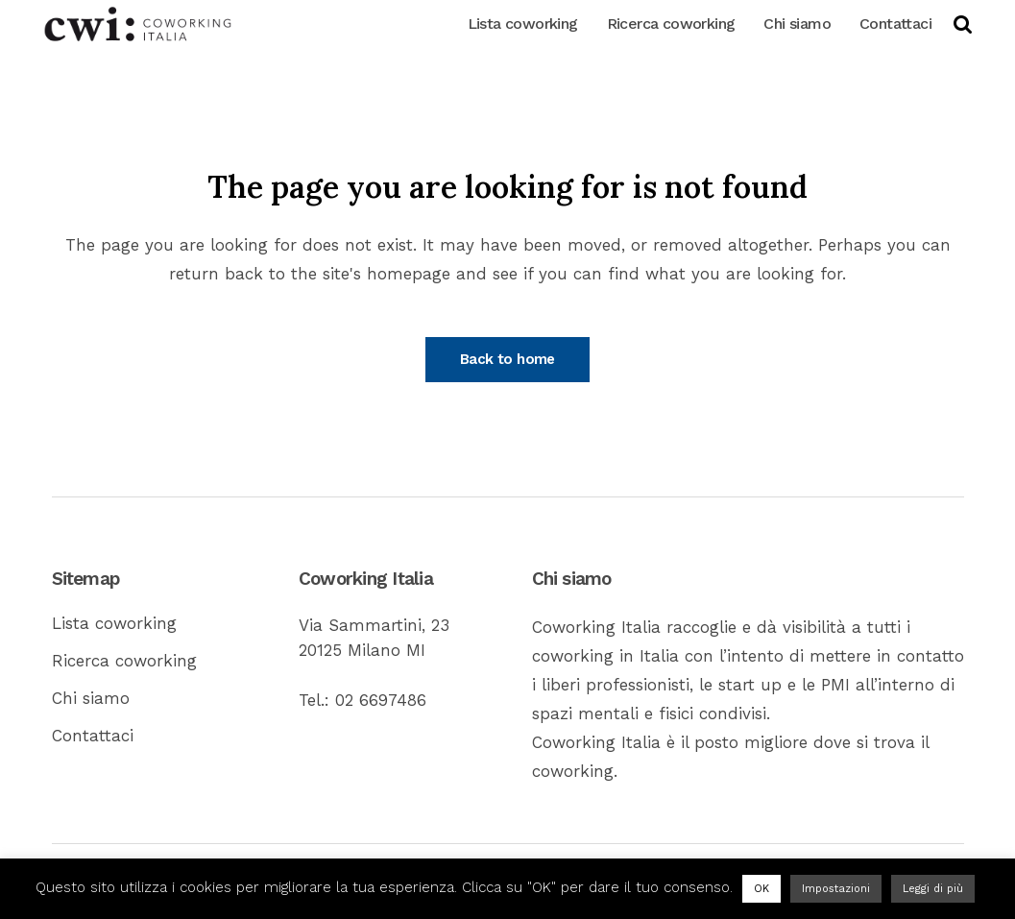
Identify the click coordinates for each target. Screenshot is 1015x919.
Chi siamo (91, 698)
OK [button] (761, 889)
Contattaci (92, 735)
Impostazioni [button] (836, 889)
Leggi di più (933, 889)
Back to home (507, 359)
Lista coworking (114, 623)
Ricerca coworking (124, 660)
